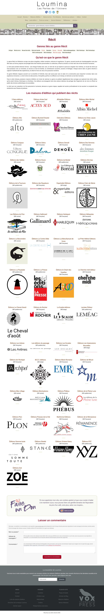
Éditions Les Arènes (17, 343)
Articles (75, 20)
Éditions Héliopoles (87, 214)
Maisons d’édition (35, 17)
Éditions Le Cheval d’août (17, 307)
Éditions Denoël (63, 143)
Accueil (19, 17)
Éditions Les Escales (63, 343)
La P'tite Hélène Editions (86, 239)
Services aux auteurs (68, 17)
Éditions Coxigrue (17, 143)
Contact (84, 17)
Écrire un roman (44, 20)
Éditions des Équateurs (40, 183)
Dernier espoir (17, 606)
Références (66, 20)
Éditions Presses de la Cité (40, 417)
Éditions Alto (17, 118)
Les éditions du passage (40, 343)
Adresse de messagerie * (12, 537)
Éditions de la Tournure (17, 183)
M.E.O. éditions (40, 360)
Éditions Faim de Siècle (86, 183)
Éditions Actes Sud (40, 99)
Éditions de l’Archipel (17, 360)
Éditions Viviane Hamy (63, 441)
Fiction (43, 50)
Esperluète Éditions (63, 183)
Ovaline (40, 602)
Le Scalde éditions (63, 307)
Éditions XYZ (86, 441)
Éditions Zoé (17, 468)
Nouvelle (60, 50)
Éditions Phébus (63, 391)
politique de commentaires (54, 545)
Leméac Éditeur (86, 307)
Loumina (40, 593)
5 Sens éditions (17, 99)
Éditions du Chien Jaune (86, 118)
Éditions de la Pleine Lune (87, 391)
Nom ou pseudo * (14, 532)
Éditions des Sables (17, 160)
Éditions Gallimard (40, 214)
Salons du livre (47, 17)
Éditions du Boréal (63, 160)
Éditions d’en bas (87, 160)
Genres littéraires (56, 20)
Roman (54, 50)
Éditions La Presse (40, 270)
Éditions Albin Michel (86, 99)
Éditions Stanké (40, 441)
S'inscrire (61, 579)
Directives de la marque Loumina (17, 602)
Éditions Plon (17, 417)
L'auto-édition (33, 20)
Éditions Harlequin (63, 214)
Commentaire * (13, 544)
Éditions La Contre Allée (40, 239)
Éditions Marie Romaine (63, 360)
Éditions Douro (40, 160)
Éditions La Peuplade (17, 270)
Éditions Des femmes (86, 143)
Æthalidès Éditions (63, 99)
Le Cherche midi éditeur (86, 270)
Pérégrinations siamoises (40, 606)
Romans (25, 17)
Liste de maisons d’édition (17, 599)
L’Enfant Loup (40, 596)
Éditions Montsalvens (40, 391)
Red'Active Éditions (63, 417)
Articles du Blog (63, 596)
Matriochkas (40, 599)
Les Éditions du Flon (17, 214)
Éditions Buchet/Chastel (40, 118)
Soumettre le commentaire (52, 557)
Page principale (63, 593)
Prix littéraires (57, 17)
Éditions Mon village (17, 391)
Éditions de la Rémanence (86, 417)
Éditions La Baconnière (17, 239)
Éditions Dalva (40, 143)
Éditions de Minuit (86, 360)
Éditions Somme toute (17, 441)
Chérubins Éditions (63, 118)
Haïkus (79, 17)
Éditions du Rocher (40, 307)
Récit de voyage (57, 52)
